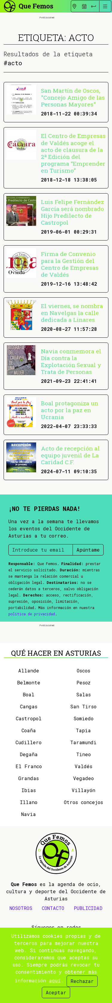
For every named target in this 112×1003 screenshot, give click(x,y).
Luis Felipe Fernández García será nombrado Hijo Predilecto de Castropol (72, 212)
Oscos (83, 670)
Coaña (29, 730)
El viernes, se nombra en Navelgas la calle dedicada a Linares (72, 312)
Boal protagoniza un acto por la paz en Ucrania (69, 410)
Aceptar (56, 992)
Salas (83, 694)
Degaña (29, 754)
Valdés (83, 766)
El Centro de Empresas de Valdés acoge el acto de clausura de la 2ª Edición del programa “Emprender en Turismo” (73, 153)
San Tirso (83, 706)
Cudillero (29, 742)
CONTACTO (53, 908)
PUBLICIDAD (88, 908)
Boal (28, 694)
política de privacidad (31, 613)
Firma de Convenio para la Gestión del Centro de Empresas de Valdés (70, 264)
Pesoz (83, 682)
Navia (28, 814)
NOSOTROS (21, 908)
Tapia (83, 730)
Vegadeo (83, 778)
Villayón (83, 790)
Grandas (28, 778)
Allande (28, 670)
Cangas (28, 706)
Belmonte (28, 682)
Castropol (29, 718)
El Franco (29, 766)
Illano (28, 802)
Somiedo (83, 718)
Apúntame (88, 550)
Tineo (83, 754)
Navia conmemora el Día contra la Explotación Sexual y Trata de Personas (71, 361)
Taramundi (83, 742)
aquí (55, 980)
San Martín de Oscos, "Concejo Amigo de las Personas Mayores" (73, 97)
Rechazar (82, 981)
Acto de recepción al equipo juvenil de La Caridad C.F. (70, 455)
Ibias (29, 790)
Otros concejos (83, 802)
